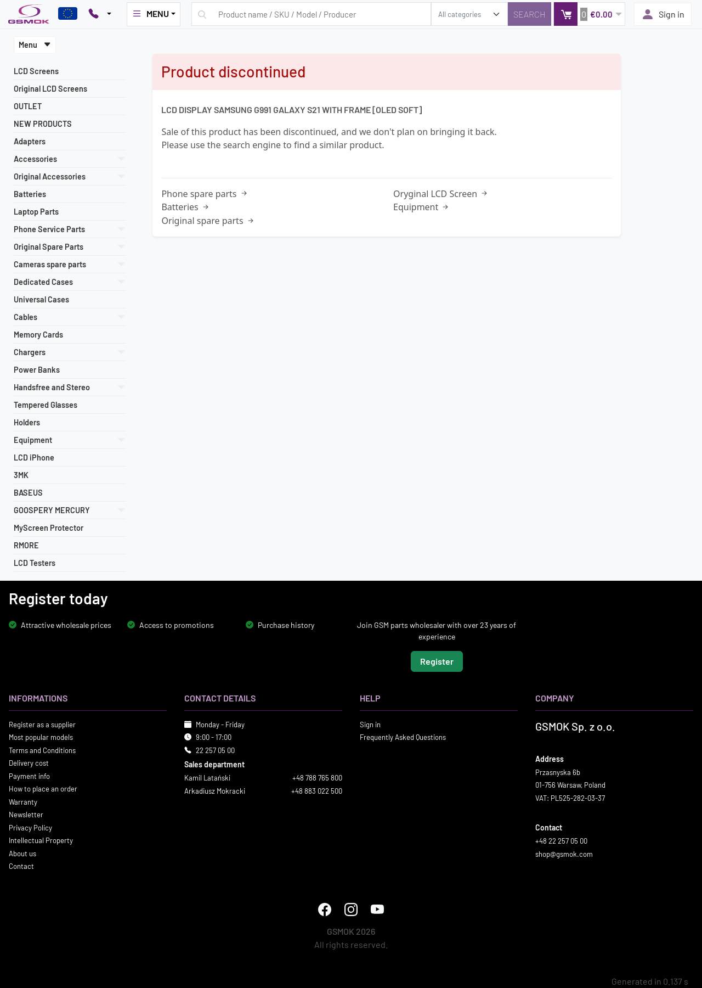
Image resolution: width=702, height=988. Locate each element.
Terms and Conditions (42, 749)
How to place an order (43, 788)
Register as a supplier (42, 724)
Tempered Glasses (45, 404)
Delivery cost (29, 763)
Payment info (29, 775)
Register (437, 660)
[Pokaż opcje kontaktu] (100, 14)
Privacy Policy (30, 827)
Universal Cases (41, 299)
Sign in (662, 14)
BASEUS (28, 492)
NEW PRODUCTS (43, 123)
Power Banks (37, 369)
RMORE (26, 545)
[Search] (529, 14)
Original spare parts (208, 221)
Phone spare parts (204, 194)
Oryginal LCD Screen (441, 194)
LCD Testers (34, 563)
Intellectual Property (41, 840)
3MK (21, 475)
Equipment (421, 207)
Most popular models (41, 737)
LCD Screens (36, 71)
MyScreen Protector (48, 527)
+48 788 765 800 (317, 777)
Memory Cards (38, 334)
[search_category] (469, 14)
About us (22, 853)
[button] (589, 14)
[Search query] (311, 14)
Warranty (23, 801)
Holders (27, 422)
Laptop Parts (36, 211)
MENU (150, 13)
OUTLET (28, 106)
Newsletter (26, 814)
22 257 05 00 (215, 749)
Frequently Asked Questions (403, 737)
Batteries (30, 194)
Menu (35, 44)
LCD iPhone (34, 457)
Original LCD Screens (50, 88)
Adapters (30, 141)
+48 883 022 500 (316, 790)
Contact (21, 866)
